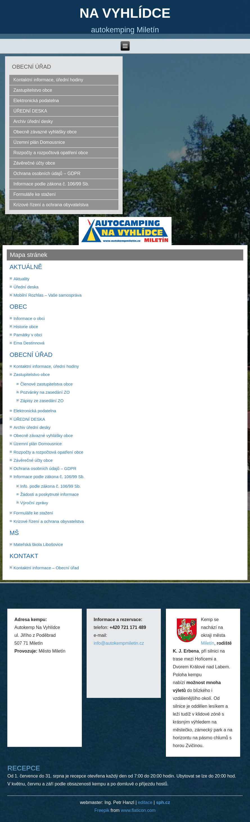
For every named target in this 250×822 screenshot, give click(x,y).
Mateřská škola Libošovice (38, 544)
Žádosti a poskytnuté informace (49, 494)
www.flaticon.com (138, 810)
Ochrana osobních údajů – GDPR (46, 173)
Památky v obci (27, 334)
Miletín (207, 643)
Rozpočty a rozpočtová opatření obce (50, 152)
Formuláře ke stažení (34, 194)
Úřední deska (26, 287)
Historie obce (25, 326)
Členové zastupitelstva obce (46, 384)
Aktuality (21, 278)
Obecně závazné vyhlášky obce (45, 131)
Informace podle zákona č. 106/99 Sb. (51, 184)
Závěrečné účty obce (34, 163)
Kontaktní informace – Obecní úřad (46, 567)
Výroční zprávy (34, 502)
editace (145, 802)
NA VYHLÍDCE (125, 13)
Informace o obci (29, 318)
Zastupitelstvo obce (32, 90)
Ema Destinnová (28, 343)
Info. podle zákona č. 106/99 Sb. (50, 486)
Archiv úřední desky (33, 121)
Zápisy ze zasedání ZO (42, 400)
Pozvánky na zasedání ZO (45, 392)
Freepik (102, 810)
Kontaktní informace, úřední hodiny (48, 79)
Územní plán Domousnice (39, 142)
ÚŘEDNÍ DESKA (30, 111)
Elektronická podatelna (36, 100)
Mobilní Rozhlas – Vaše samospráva (47, 295)
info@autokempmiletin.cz (119, 643)
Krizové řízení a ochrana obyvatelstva (51, 204)
